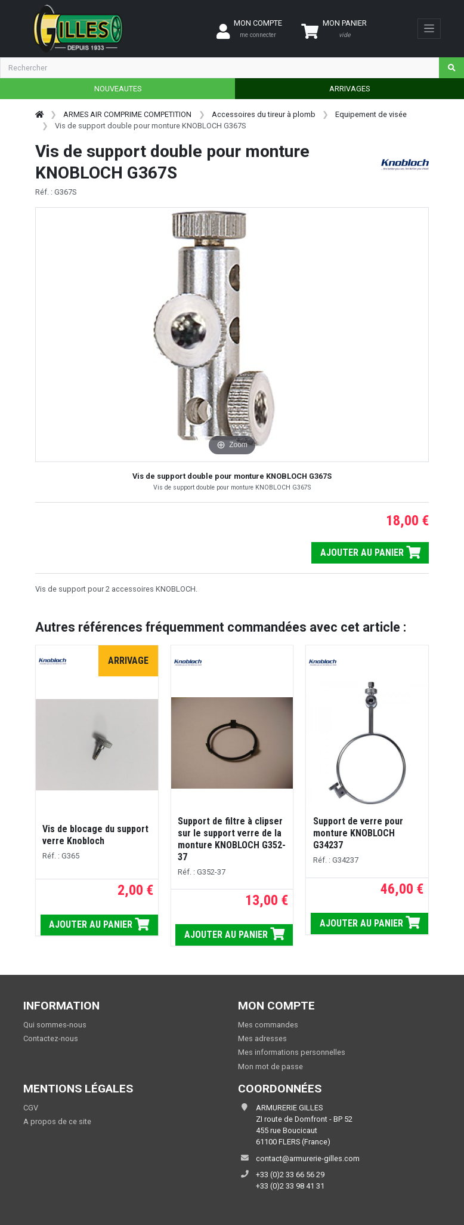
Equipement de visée (371, 114)
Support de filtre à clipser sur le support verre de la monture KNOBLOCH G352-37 (232, 839)
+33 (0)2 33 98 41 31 (290, 1185)
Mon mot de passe (270, 1066)
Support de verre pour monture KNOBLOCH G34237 (358, 833)
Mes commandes (268, 1024)
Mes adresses (262, 1038)
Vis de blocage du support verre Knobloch (95, 835)
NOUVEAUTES (117, 88)
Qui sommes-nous (54, 1024)
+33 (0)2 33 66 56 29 (290, 1174)
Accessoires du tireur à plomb (263, 114)
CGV (30, 1107)
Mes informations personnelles (291, 1052)
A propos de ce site (57, 1121)
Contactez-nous (50, 1038)
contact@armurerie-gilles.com (308, 1158)
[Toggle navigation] (429, 29)
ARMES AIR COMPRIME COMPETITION (127, 114)
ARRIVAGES (349, 88)
